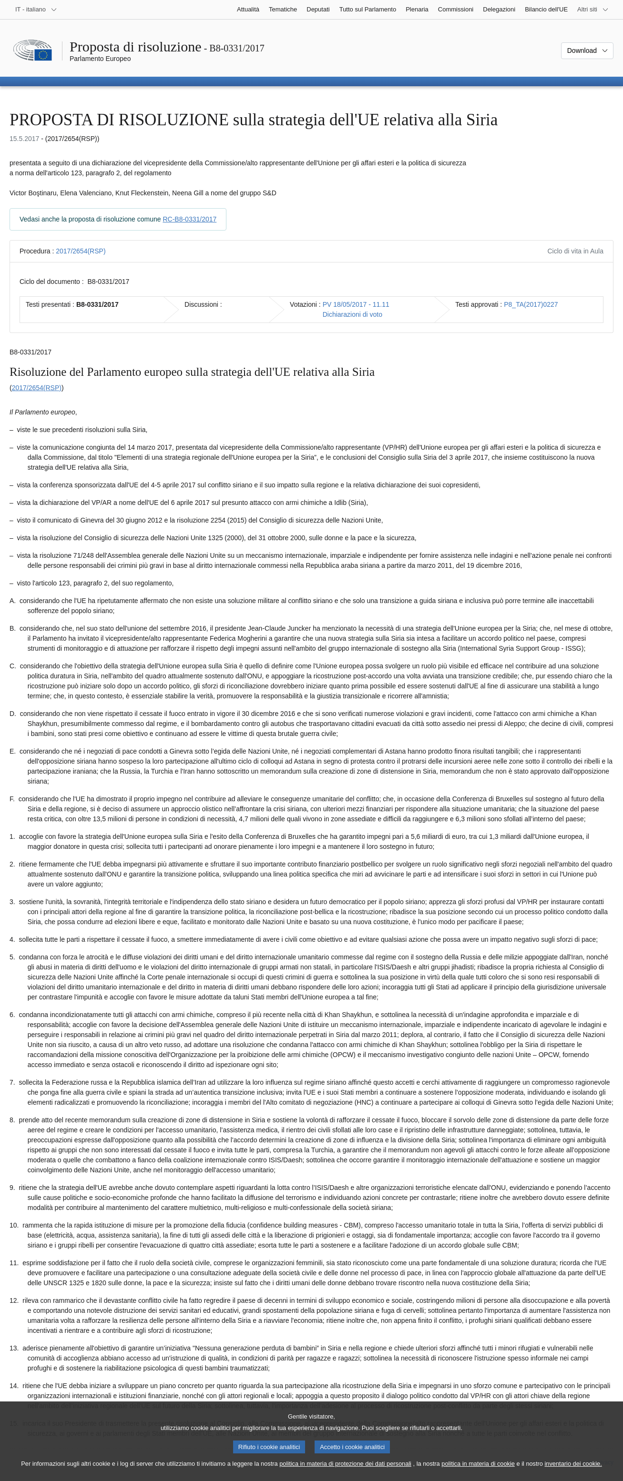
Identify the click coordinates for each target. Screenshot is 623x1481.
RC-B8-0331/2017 (189, 219)
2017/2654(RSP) (80, 251)
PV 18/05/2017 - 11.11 (356, 304)
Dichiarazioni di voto (352, 314)
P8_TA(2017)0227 (531, 304)
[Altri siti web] (592, 9)
